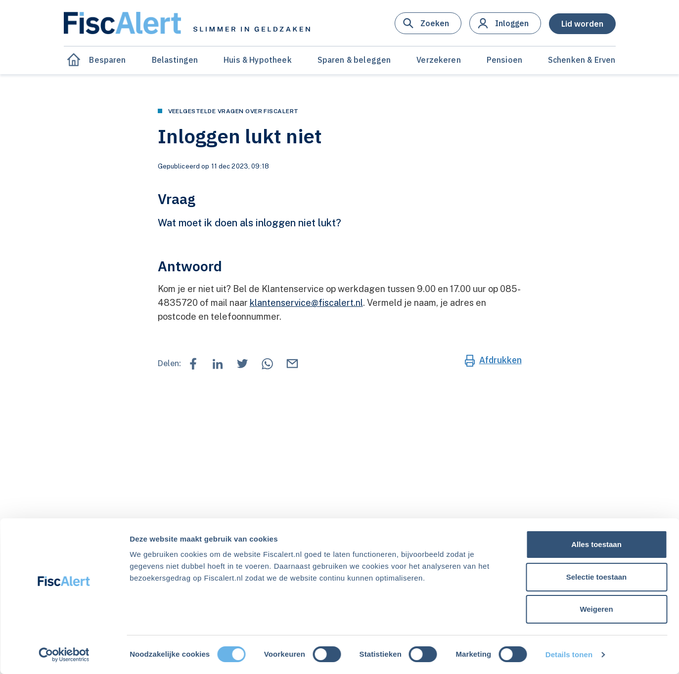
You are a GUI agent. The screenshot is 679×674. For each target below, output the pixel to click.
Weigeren (596, 609)
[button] (428, 23)
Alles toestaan (596, 544)
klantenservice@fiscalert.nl (306, 302)
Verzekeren (438, 60)
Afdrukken (500, 360)
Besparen (107, 60)
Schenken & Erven (582, 60)
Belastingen (175, 60)
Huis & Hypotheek (258, 60)
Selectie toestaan (596, 577)
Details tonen (568, 654)
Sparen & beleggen (354, 60)
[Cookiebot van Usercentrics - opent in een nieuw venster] (64, 654)
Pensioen (504, 60)
